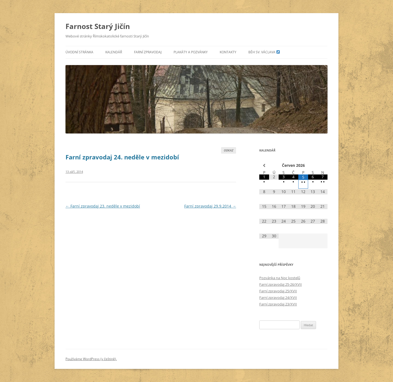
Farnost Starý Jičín (98, 26)
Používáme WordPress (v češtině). (91, 359)
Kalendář (113, 52)
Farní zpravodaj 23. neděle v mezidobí (103, 206)
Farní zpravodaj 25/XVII (278, 290)
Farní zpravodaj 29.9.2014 (210, 206)
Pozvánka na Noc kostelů (279, 277)
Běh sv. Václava (264, 52)
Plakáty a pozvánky (191, 52)
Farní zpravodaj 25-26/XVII (280, 284)
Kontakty (228, 52)
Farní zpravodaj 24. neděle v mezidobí (122, 157)
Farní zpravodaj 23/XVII (278, 304)
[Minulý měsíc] (264, 165)
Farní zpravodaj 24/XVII (278, 297)
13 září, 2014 (74, 172)
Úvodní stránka (79, 52)
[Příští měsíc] (322, 165)
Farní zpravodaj (148, 52)
